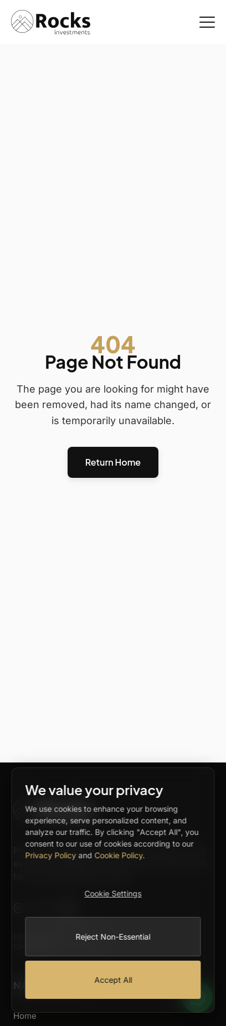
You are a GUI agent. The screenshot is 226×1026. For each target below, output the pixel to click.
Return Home (113, 462)
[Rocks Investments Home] (50, 22)
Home (25, 1015)
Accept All (113, 979)
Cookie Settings (113, 893)
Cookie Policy (118, 855)
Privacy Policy (50, 855)
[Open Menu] (207, 22)
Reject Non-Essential (113, 936)
